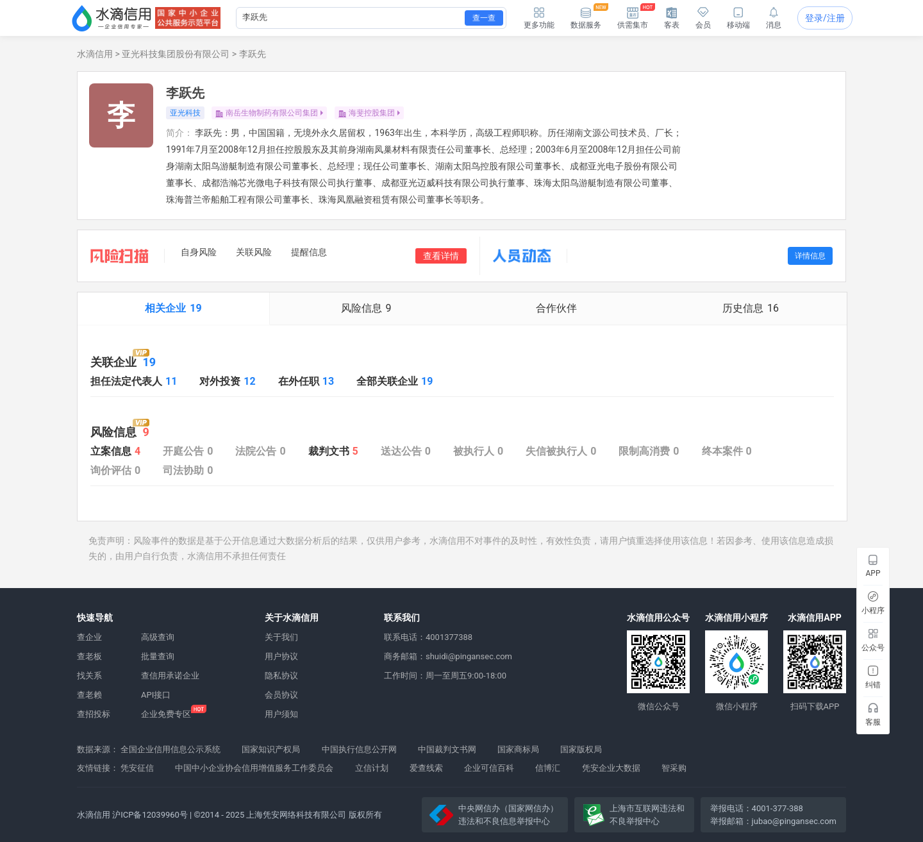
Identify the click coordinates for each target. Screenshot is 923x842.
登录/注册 (825, 18)
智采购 (673, 768)
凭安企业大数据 (611, 768)
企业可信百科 (489, 768)
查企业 (89, 637)
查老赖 (89, 695)
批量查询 (157, 656)
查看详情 (441, 256)
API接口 (155, 695)
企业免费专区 (166, 714)
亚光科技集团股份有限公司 (175, 54)
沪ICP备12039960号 (150, 815)
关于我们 (281, 637)
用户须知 (281, 714)
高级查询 (157, 637)
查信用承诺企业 (170, 675)
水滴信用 (95, 54)
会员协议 (281, 695)
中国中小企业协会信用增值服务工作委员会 (254, 768)
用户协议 (281, 656)
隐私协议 (281, 675)
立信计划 (371, 768)
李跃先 (252, 54)
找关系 (89, 675)
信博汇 (547, 768)
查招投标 (93, 714)
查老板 (89, 656)
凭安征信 (137, 768)
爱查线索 (426, 768)
